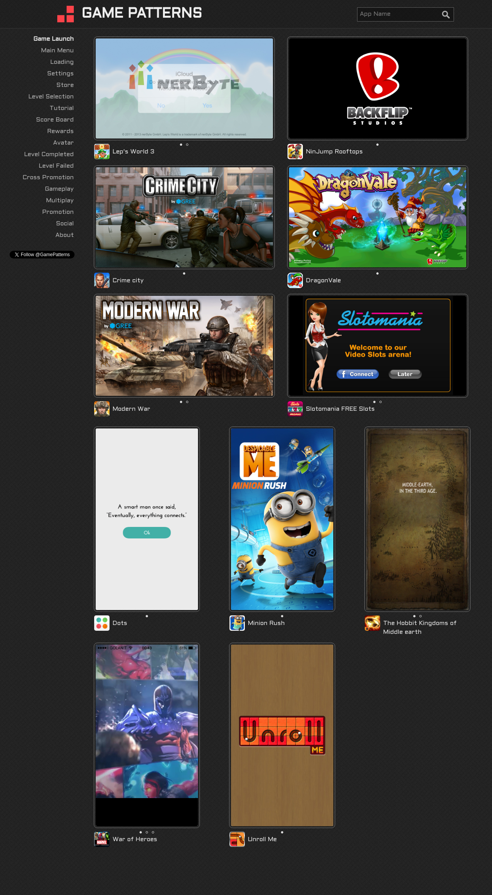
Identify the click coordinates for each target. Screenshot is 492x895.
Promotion (58, 212)
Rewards (60, 131)
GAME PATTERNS (141, 14)
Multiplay (60, 200)
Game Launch (53, 39)
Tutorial (62, 108)
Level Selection (51, 97)
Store (65, 85)
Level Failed (56, 166)
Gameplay (59, 189)
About (64, 235)
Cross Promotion (48, 177)
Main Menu (57, 50)
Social (65, 224)
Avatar (63, 143)
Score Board (55, 120)
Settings (60, 74)
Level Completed (49, 154)
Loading (62, 62)
